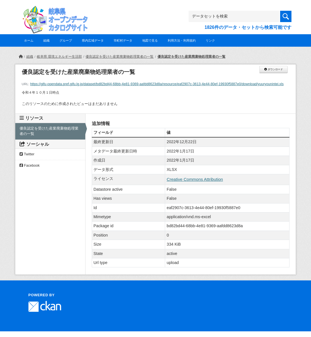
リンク (210, 40)
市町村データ (123, 40)
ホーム (28, 40)
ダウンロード (273, 69)
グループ (65, 40)
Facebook (30, 166)
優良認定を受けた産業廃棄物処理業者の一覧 (120, 57)
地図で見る (150, 40)
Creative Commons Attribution (195, 179)
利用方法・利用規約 (182, 40)
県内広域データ (93, 40)
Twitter (27, 154)
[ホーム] (21, 57)
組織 (46, 40)
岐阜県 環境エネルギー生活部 (59, 57)
